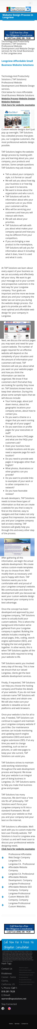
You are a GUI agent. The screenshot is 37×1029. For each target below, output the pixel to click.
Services (17, 1023)
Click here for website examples (18, 104)
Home (11, 1023)
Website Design (27, 98)
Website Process (9, 98)
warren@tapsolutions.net (13, 998)
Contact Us (24, 1023)
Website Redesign (10, 101)
